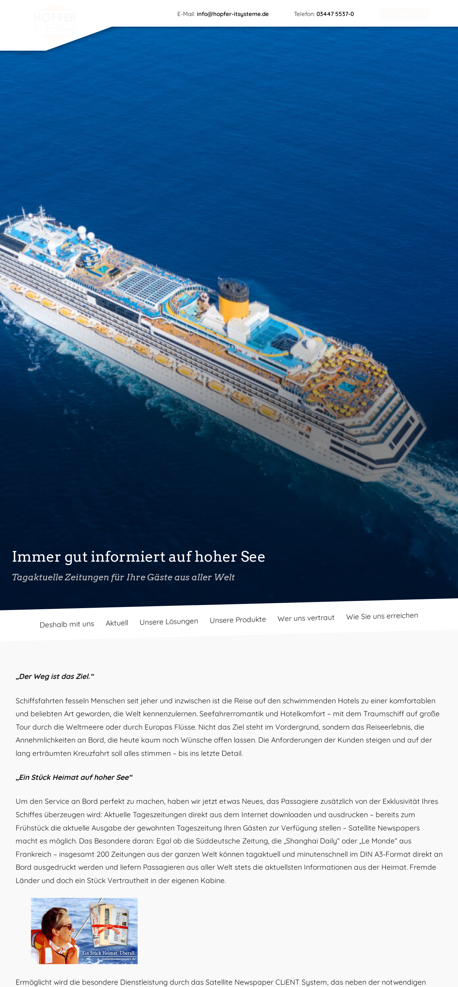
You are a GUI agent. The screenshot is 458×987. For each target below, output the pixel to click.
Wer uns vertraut (306, 618)
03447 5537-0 (335, 14)
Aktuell (117, 623)
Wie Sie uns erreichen (382, 615)
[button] (405, 14)
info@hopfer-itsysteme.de (233, 14)
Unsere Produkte (238, 620)
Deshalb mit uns (67, 624)
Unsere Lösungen (169, 621)
